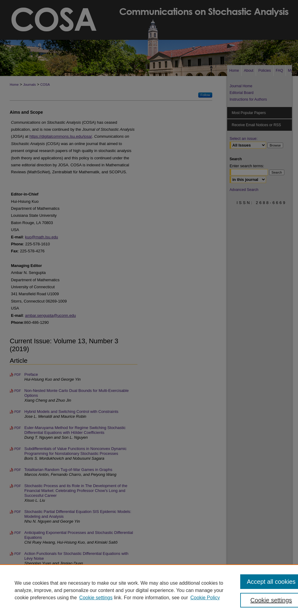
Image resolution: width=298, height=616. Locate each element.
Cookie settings (96, 597)
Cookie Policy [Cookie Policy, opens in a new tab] (205, 597)
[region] (149, 590)
